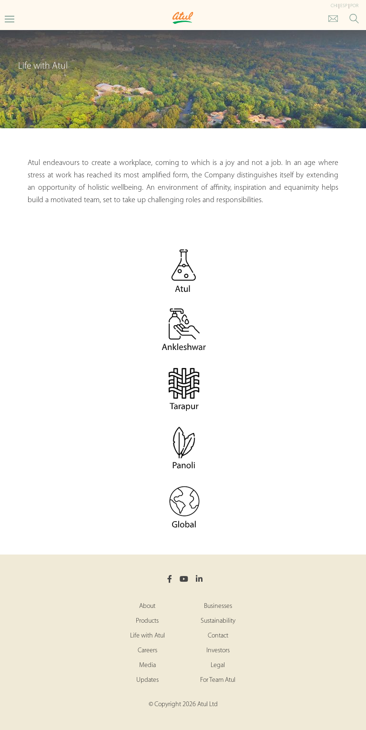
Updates (147, 680)
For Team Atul (217, 680)
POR (354, 6)
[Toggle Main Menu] (9, 18)
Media (147, 665)
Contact (218, 635)
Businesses (218, 606)
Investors (218, 650)
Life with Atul (147, 635)
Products (147, 621)
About (147, 606)
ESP (343, 6)
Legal (218, 665)
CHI (334, 6)
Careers (147, 650)
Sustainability (218, 621)
